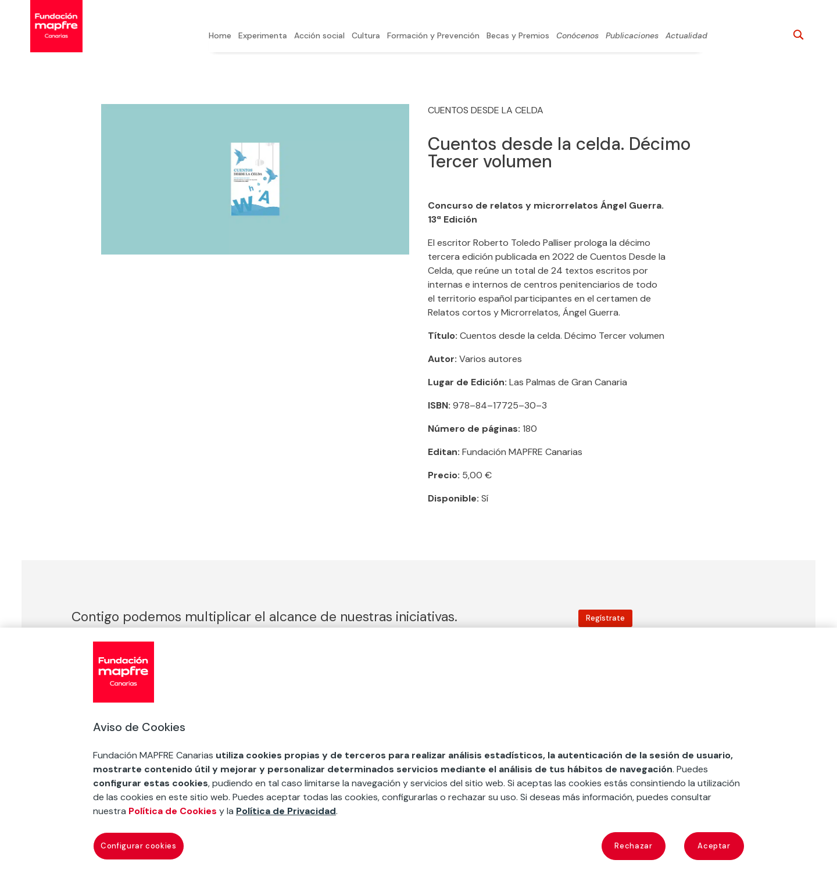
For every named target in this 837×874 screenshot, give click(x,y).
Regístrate (605, 618)
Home (220, 36)
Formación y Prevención (433, 36)
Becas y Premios (518, 36)
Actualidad (686, 36)
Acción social (319, 36)
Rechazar (633, 846)
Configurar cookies (139, 846)
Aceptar (714, 846)
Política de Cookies (172, 811)
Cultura (366, 36)
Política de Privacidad (286, 811)
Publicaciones (632, 36)
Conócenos (577, 36)
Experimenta (262, 36)
